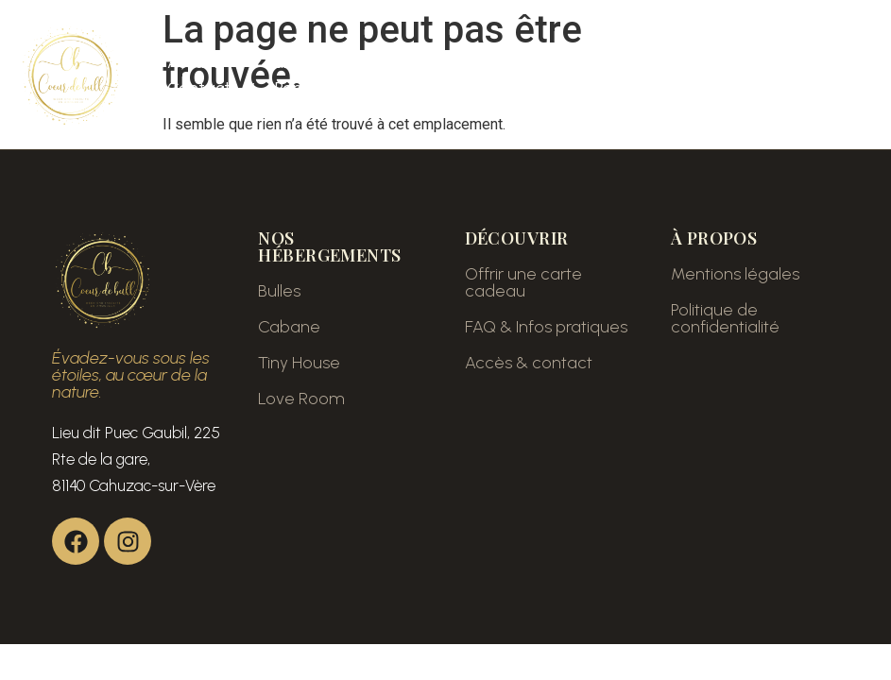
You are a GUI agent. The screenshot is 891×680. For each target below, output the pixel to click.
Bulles (279, 290)
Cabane (289, 326)
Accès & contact (528, 362)
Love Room (301, 398)
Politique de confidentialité (725, 318)
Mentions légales (735, 274)
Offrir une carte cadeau (523, 282)
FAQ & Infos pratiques (546, 326)
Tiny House (299, 362)
